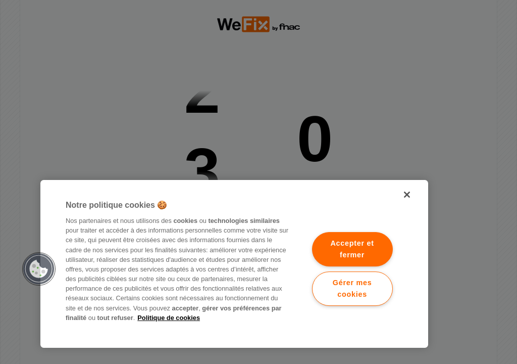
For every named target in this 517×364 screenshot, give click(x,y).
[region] (234, 264)
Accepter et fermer (352, 249)
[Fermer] (407, 195)
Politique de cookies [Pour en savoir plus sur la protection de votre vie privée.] (168, 318)
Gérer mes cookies (352, 288)
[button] (39, 269)
